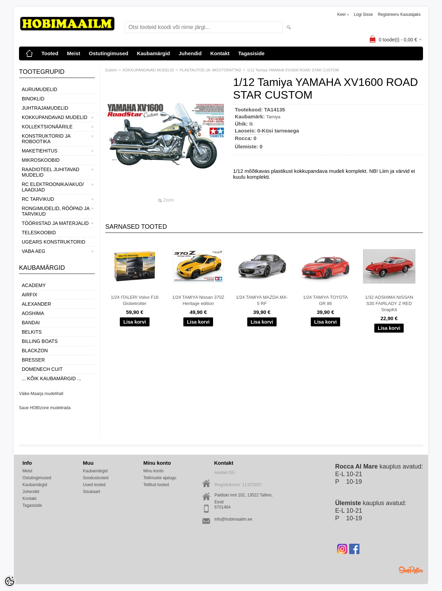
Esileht (111, 70)
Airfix (29, 294)
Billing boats (40, 341)
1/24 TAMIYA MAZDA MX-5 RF (262, 300)
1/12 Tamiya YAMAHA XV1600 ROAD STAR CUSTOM (293, 70)
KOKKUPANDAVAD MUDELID (54, 117)
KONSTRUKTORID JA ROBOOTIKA (46, 138)
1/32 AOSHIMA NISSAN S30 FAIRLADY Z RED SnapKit (389, 303)
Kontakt (220, 53)
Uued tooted (94, 484)
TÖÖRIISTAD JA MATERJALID (55, 223)
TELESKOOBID (39, 232)
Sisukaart (91, 491)
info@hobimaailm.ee (233, 519)
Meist (73, 53)
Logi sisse (363, 14)
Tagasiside (251, 53)
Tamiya (273, 116)
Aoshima (33, 313)
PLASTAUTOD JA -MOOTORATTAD (210, 70)
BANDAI (31, 322)
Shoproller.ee (411, 570)
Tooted (49, 53)
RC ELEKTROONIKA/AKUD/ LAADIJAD (53, 187)
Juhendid (190, 53)
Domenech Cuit (42, 369)
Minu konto (153, 471)
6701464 (222, 507)
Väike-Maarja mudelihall (41, 393)
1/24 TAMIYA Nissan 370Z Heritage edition (198, 300)
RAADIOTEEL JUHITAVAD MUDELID (50, 172)
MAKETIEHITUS (39, 151)
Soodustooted (95, 477)
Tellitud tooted (156, 484)
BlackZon (35, 350)
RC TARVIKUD (38, 199)
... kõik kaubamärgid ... (51, 378)
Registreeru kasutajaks (399, 14)
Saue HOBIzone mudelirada (44, 407)
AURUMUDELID (39, 89)
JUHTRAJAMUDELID (45, 108)
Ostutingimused (108, 53)
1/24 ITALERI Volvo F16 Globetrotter (135, 300)
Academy (34, 285)
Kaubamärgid (153, 53)
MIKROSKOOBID (41, 160)
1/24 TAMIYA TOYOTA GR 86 (325, 300)
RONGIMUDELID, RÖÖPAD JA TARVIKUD (55, 211)
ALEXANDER (36, 304)
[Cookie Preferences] (9, 581)
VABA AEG (33, 251)
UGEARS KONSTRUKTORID (53, 242)
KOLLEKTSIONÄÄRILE (47, 126)
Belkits (32, 332)
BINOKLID (33, 98)
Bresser (33, 360)
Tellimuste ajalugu (159, 477)
